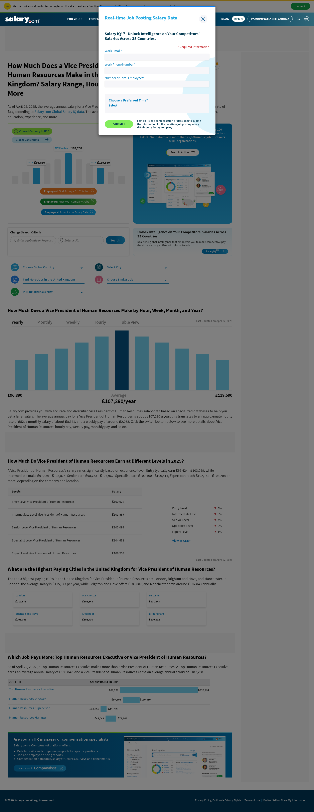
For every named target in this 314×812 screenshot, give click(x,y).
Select (113, 105)
